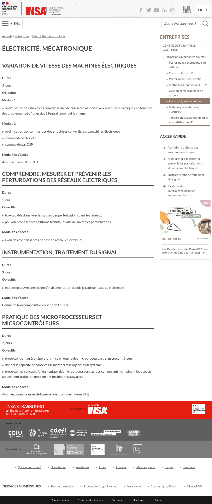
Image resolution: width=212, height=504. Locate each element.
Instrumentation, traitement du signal (186, 177)
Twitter (148, 10)
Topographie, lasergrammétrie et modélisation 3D (188, 120)
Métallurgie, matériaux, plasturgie (184, 109)
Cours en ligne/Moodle (164, 486)
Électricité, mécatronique (185, 101)
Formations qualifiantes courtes (185, 56)
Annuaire (121, 467)
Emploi (169, 467)
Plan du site (118, 500)
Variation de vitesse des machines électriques (183, 150)
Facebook (140, 10)
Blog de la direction (62, 486)
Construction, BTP (181, 73)
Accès (102, 467)
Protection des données (90, 500)
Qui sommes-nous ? (29, 467)
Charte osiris (139, 500)
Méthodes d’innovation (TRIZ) (188, 85)
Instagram (172, 10)
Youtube (156, 10)
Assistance (82, 467)
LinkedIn (164, 10)
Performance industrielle (185, 79)
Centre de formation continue (179, 47)
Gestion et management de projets (186, 93)
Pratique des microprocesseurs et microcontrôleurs (181, 190)
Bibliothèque (187, 9)
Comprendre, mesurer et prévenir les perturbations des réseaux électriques (185, 163)
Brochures (189, 467)
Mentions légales (60, 500)
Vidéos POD (194, 486)
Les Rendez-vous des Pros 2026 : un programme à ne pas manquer (185, 250)
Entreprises (174, 37)
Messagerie (134, 486)
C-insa (158, 500)
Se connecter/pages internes (100, 486)
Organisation (58, 467)
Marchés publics (145, 467)
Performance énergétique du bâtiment (187, 65)
